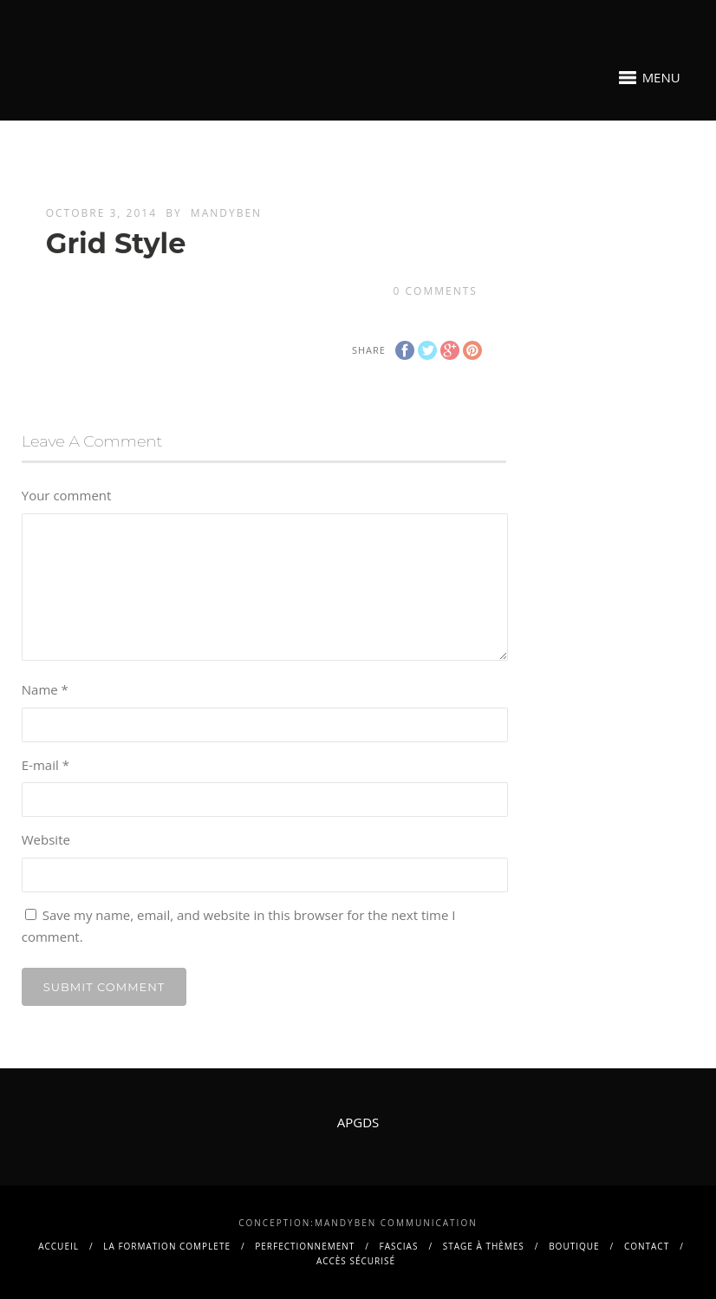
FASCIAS (399, 1246)
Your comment (67, 495)
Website (46, 839)
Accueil (58, 1246)
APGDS (358, 1122)
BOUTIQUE (574, 1246)
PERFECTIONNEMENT (305, 1246)
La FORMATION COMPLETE (167, 1246)
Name (45, 689)
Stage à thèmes (483, 1246)
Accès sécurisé (355, 1261)
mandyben (226, 213)
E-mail (45, 765)
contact (646, 1246)
